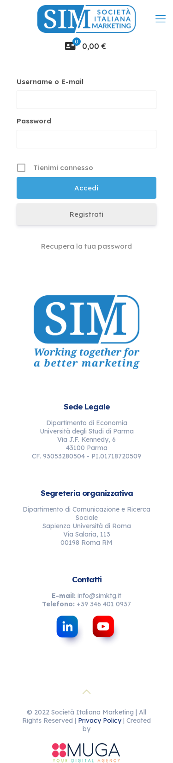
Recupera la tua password (86, 246)
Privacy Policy (99, 720)
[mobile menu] (160, 18)
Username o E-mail (50, 81)
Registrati (86, 214)
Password (34, 120)
